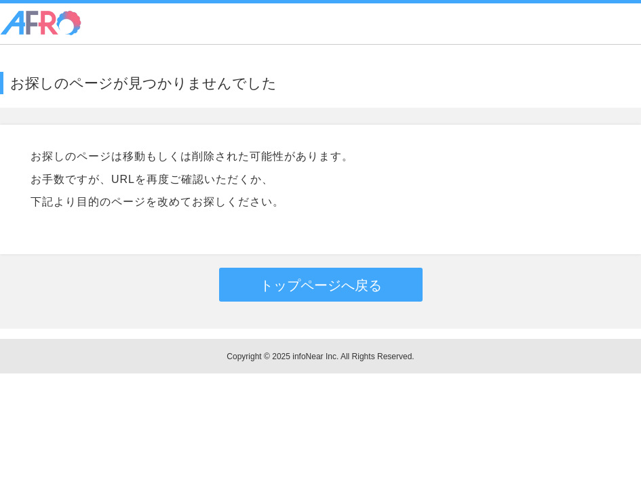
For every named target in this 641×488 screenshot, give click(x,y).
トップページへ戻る (321, 285)
